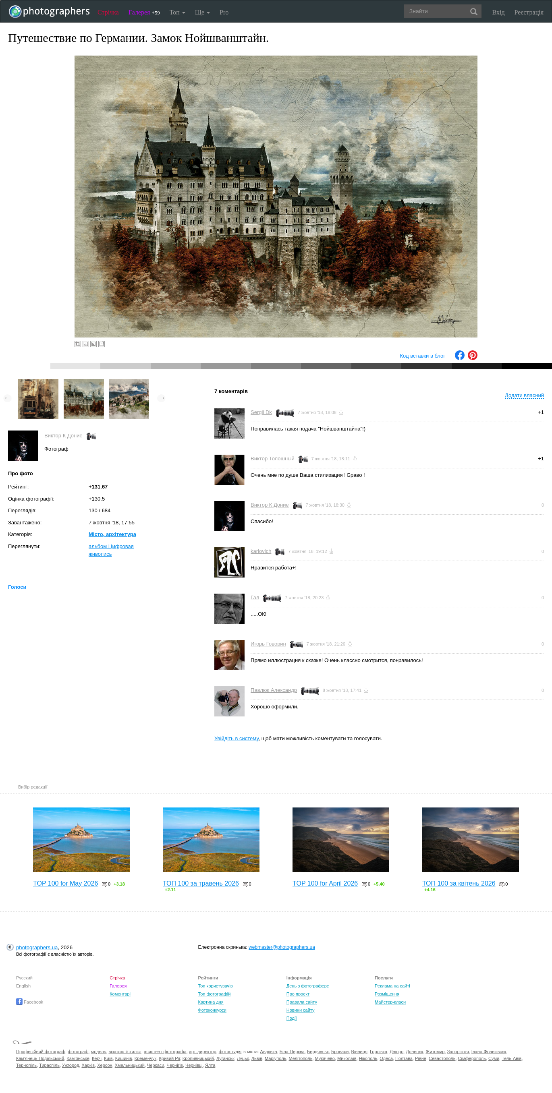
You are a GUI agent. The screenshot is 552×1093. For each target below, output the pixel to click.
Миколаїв (347, 1058)
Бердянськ (318, 1051)
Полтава (404, 1058)
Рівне (420, 1058)
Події (291, 1018)
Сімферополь (472, 1058)
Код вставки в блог (422, 356)
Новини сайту (300, 1010)
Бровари (340, 1051)
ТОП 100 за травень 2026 (201, 883)
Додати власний (524, 395)
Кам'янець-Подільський (40, 1058)
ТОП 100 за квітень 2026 (459, 883)
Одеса (386, 1058)
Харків (88, 1065)
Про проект (297, 994)
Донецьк (414, 1051)
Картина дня (210, 1002)
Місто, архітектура (112, 534)
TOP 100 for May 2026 (65, 883)
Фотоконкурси (212, 1010)
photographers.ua (37, 947)
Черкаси (155, 1065)
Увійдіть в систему (236, 738)
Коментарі (120, 994)
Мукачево (325, 1058)
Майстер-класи (390, 1002)
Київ (108, 1058)
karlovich (261, 551)
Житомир (434, 1051)
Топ (177, 12)
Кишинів (123, 1058)
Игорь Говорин (268, 644)
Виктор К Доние (63, 436)
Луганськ (225, 1058)
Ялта (210, 1065)
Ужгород (70, 1065)
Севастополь (442, 1058)
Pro (224, 12)
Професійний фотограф (40, 1051)
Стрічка (108, 12)
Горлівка (378, 1051)
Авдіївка (268, 1051)
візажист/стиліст (124, 1051)
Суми (493, 1058)
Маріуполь (275, 1058)
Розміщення (387, 994)
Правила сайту (301, 1002)
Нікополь (368, 1058)
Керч (97, 1058)
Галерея (144, 12)
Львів (256, 1058)
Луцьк (243, 1058)
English (23, 985)
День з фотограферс (307, 985)
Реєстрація (529, 12)
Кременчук (145, 1058)
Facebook (29, 1002)
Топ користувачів (215, 985)
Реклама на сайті (392, 985)
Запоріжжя (458, 1051)
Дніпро (396, 1051)
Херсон (104, 1065)
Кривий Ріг (169, 1058)
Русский (24, 977)
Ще (202, 12)
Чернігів (175, 1065)
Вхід (498, 12)
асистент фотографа (165, 1051)
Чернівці (194, 1065)
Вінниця (359, 1051)
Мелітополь (300, 1058)
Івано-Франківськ (488, 1051)
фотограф (78, 1051)
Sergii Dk (261, 412)
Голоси (17, 587)
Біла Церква (292, 1051)
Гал (255, 597)
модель (98, 1051)
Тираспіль (49, 1065)
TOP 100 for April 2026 (325, 883)
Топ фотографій (214, 994)
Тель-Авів (511, 1058)
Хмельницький (130, 1065)
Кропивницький (198, 1058)
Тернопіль (26, 1065)
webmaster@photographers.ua (282, 947)
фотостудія (230, 1051)
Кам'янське (77, 1058)
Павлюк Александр (274, 690)
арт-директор (202, 1051)
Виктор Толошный (273, 458)
